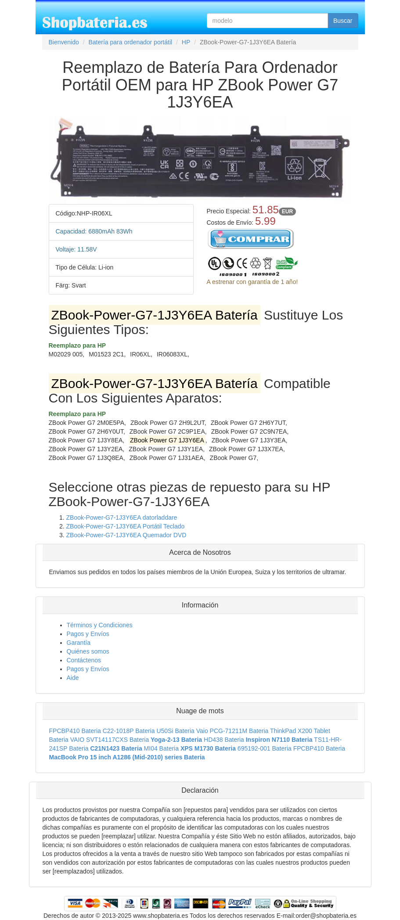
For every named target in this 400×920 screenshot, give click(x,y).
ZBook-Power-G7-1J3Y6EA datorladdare (121, 517)
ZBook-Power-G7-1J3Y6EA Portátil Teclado (125, 526)
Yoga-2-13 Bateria (176, 739)
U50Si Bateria (175, 730)
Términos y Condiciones (100, 625)
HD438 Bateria (224, 739)
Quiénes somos (88, 651)
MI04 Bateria (161, 748)
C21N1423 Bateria (116, 748)
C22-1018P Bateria (129, 730)
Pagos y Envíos (88, 633)
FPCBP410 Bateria (75, 730)
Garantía (78, 642)
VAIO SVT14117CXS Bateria (109, 739)
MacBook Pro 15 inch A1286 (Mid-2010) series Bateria (127, 757)
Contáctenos (84, 660)
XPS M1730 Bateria (208, 748)
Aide (73, 677)
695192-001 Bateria (265, 748)
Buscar (343, 20)
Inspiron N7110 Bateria (279, 739)
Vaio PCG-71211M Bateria (232, 730)
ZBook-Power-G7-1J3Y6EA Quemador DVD (126, 535)
